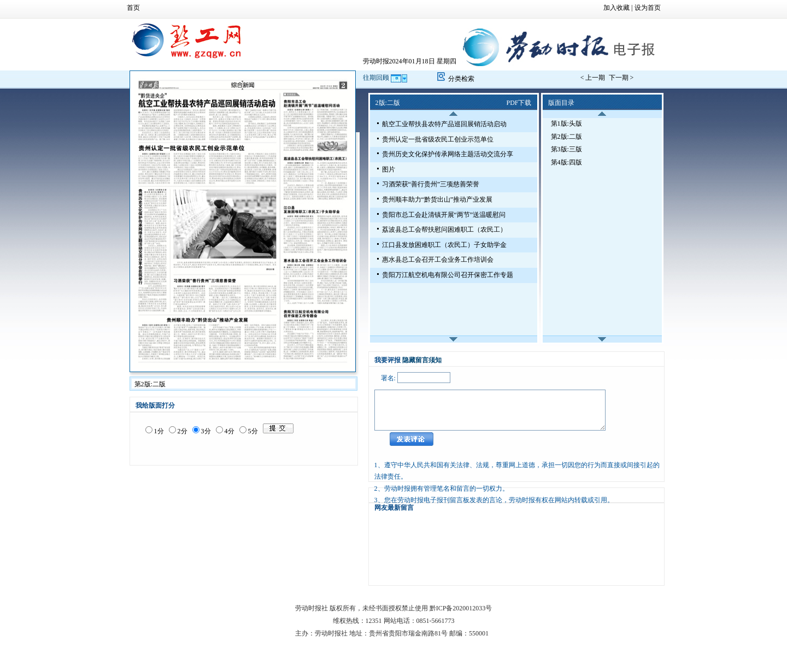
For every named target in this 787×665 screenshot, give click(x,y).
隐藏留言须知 (422, 360)
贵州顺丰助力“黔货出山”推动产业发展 (437, 199)
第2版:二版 (566, 136)
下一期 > (621, 77)
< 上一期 (593, 77)
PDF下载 (518, 103)
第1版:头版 (566, 123)
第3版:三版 (566, 149)
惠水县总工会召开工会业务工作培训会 (438, 259)
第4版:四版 (566, 162)
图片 (388, 169)
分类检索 (461, 79)
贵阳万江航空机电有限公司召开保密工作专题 (447, 275)
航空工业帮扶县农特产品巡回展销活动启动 (444, 124)
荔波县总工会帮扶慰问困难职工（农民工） (444, 229)
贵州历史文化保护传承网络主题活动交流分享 (447, 154)
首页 (133, 7)
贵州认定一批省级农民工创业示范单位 (438, 139)
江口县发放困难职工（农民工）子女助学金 (444, 245)
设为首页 (648, 7)
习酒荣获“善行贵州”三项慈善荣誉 (431, 184)
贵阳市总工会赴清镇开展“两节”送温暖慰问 (444, 215)
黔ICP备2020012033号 (461, 608)
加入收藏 (616, 7)
